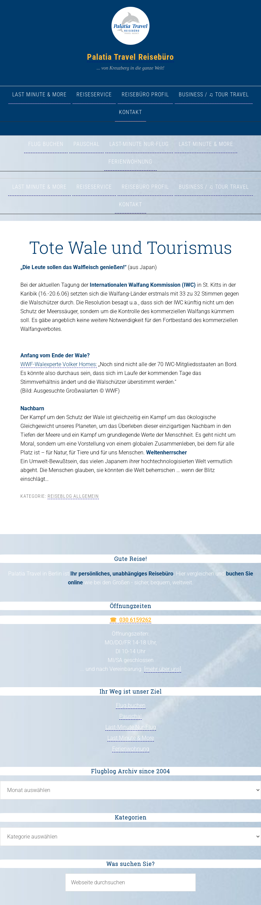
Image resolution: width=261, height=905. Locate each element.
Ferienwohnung (130, 749)
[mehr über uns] (162, 669)
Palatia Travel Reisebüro (130, 57)
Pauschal (130, 716)
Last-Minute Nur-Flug (130, 727)
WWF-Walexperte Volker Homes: (58, 364)
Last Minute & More (130, 738)
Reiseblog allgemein (73, 496)
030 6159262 (135, 620)
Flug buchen (130, 705)
